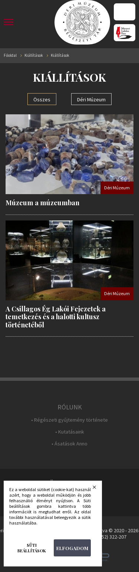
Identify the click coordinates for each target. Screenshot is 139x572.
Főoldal (10, 55)
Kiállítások (33, 55)
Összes (41, 99)
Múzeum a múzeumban (42, 202)
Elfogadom (72, 548)
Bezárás (99, 489)
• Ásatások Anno (69, 444)
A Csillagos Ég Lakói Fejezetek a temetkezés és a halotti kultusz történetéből (56, 316)
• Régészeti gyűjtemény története (69, 420)
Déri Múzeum (91, 99)
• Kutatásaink (69, 432)
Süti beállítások (31, 547)
